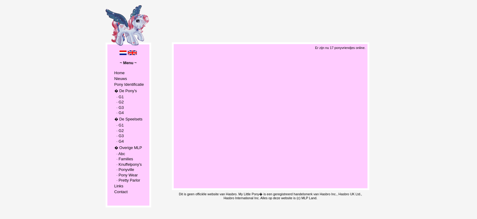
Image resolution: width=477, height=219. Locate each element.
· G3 (119, 107)
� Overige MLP (128, 147)
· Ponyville (124, 169)
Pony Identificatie (129, 84)
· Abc (119, 153)
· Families (123, 159)
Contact (121, 191)
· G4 (119, 112)
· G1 (119, 97)
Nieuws (120, 78)
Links (119, 186)
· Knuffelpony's (128, 164)
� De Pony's (125, 91)
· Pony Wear (126, 175)
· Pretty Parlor (127, 180)
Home (119, 73)
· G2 (119, 102)
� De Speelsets (128, 119)
